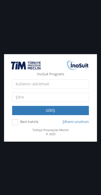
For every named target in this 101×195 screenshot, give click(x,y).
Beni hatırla (29, 120)
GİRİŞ (50, 109)
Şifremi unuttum (75, 120)
